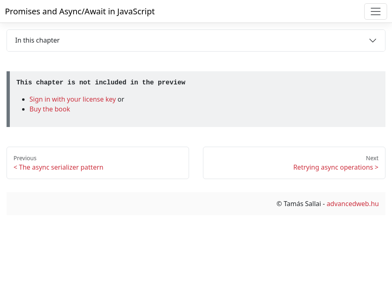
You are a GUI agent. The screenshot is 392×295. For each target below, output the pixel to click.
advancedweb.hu (353, 203)
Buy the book (49, 108)
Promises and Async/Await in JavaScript (80, 11)
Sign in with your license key (73, 99)
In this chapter (37, 40)
